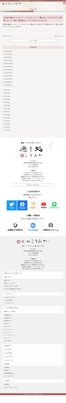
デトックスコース (8, 329)
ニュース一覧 (9, 11)
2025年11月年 (7, 63)
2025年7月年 (7, 76)
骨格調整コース (8, 315)
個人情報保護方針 (8, 373)
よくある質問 (8, 353)
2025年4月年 (7, 85)
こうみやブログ (8, 356)
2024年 (6, 96)
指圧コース (7, 323)
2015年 (6, 124)
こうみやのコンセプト (10, 297)
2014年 (6, 127)
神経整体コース (8, 320)
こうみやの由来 (8, 300)
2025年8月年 (7, 72)
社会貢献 (6, 370)
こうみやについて (9, 293)
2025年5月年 (7, 82)
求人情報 (6, 381)
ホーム (3, 11)
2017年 (6, 117)
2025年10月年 (7, 66)
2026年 (6, 90)
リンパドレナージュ (9, 335)
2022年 (6, 102)
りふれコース (7, 326)
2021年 (6, 105)
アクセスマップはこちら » (33, 185)
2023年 (6, 99)
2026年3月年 (7, 54)
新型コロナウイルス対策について (13, 273)
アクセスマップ (8, 360)
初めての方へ (8, 277)
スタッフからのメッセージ (11, 387)
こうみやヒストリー (9, 303)
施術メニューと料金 (9, 311)
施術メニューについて (10, 283)
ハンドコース (7, 332)
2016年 (6, 121)
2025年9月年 (7, 69)
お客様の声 (7, 345)
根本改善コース (8, 318)
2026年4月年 (7, 51)
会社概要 (6, 364)
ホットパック (7, 338)
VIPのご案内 (7, 340)
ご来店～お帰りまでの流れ (11, 286)
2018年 (6, 114)
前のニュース (7, 36)
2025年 (6, 93)
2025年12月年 (7, 60)
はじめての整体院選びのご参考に (12, 289)
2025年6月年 (7, 79)
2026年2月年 (7, 57)
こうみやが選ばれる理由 (11, 307)
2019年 (6, 111)
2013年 (6, 130)
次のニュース (58, 36)
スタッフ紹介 (8, 349)
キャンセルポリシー (9, 376)
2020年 (6, 108)
